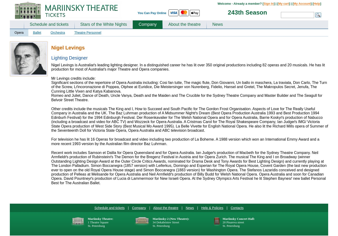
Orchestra (58, 32)
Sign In (269, 3)
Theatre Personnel (87, 32)
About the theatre (184, 24)
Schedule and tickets (49, 24)
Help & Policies (212, 208)
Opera (19, 32)
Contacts (237, 208)
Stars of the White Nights (103, 24)
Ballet (37, 32)
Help (316, 3)
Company (148, 24)
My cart (283, 3)
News (217, 24)
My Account (302, 3)
